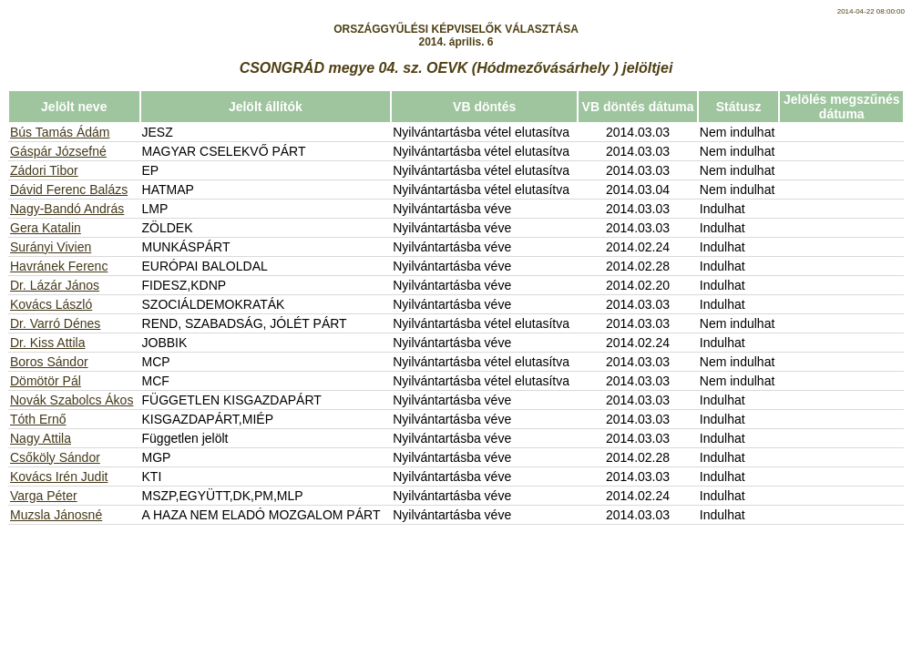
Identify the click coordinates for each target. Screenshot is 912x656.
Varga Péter (43, 495)
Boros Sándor (49, 361)
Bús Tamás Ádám (59, 132)
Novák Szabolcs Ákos (71, 400)
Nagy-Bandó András (67, 208)
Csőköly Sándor (55, 457)
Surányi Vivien (50, 247)
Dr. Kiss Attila (47, 342)
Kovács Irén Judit (59, 476)
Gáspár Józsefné (58, 151)
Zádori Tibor (44, 170)
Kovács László (51, 304)
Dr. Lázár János (54, 285)
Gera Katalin (45, 227)
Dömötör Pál (45, 381)
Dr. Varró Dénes (55, 323)
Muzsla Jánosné (56, 514)
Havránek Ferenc (59, 266)
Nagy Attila (40, 438)
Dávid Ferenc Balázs (69, 189)
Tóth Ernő (38, 419)
